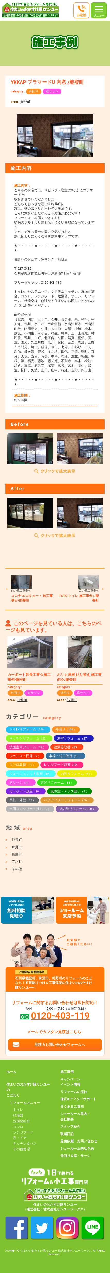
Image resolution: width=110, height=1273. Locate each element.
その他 (17, 869)
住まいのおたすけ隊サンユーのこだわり (28, 1089)
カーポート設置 (25, 791)
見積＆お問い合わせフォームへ (60, 1044)
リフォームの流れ (73, 1092)
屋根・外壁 (22, 800)
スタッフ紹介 (70, 1126)
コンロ (18, 1127)
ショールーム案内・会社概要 (75, 1116)
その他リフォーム (77, 809)
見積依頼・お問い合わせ (78, 1141)
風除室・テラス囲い (69, 791)
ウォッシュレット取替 (30, 774)
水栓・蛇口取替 (65, 756)
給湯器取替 (67, 747)
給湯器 (18, 1115)
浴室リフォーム (73, 738)
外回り (33, 91)
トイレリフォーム (28, 729)
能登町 (25, 102)
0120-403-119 (60, 1016)
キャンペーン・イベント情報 (72, 1082)
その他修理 (21, 1149)
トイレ (18, 1110)
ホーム (11, 1072)
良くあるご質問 (72, 1106)
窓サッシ (52, 91)
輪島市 (17, 854)
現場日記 (67, 1134)
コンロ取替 (22, 765)
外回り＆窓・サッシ (75, 1156)
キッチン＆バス (25, 1143)
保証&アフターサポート (78, 1099)
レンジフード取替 (62, 765)
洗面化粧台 (21, 1121)
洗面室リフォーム (27, 747)
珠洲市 (17, 847)
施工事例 (67, 1072)
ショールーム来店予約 (77, 1149)
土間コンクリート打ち (30, 809)
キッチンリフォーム (29, 738)
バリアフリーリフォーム (67, 800)
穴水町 (17, 862)
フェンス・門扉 (25, 756)
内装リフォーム (77, 774)
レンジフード (23, 1132)
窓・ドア (20, 1138)
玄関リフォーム (56, 782)
